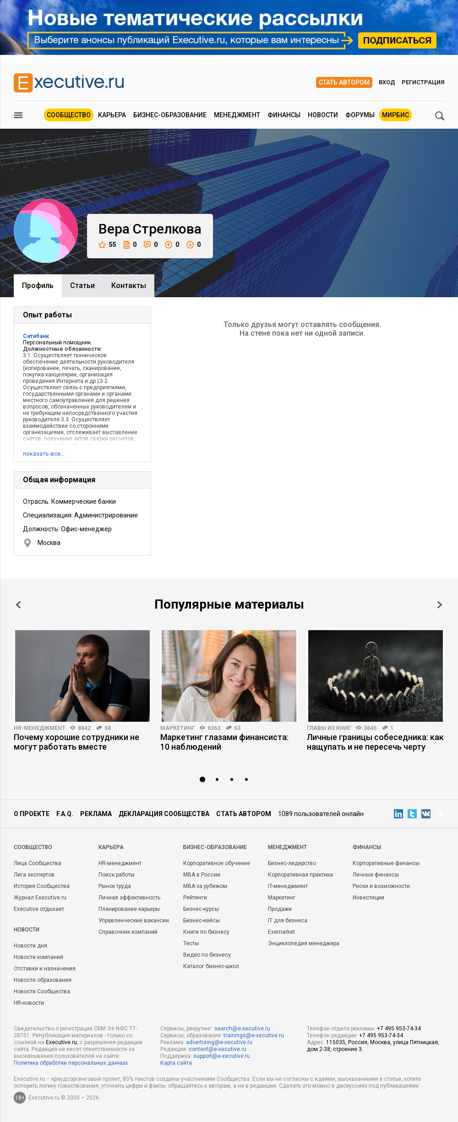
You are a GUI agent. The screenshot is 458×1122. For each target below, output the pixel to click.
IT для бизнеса (287, 920)
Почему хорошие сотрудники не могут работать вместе (76, 742)
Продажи (280, 909)
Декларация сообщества (164, 813)
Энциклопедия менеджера (303, 943)
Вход (387, 82)
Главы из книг (329, 728)
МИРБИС (395, 115)
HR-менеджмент (39, 728)
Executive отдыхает (39, 909)
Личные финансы (376, 874)
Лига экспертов (34, 874)
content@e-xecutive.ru (217, 1049)
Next (439, 604)
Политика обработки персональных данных (71, 1063)
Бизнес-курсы (201, 909)
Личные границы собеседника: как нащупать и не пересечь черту (375, 742)
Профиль (38, 285)
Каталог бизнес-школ (211, 966)
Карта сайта (176, 1063)
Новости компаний (38, 957)
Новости (323, 115)
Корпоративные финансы (386, 863)
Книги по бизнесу (206, 932)
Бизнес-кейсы (201, 920)
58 (107, 728)
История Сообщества (42, 886)
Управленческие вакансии (133, 920)
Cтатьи (82, 285)
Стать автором (344, 82)
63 (237, 728)
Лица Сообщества (37, 863)
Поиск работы (116, 874)
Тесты (191, 943)
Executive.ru (61, 1042)
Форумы (360, 115)
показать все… (44, 453)
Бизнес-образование (170, 115)
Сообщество (69, 115)
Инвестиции (368, 897)
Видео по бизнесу (207, 955)
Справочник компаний (128, 932)
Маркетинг (177, 728)
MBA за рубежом (205, 886)
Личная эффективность (129, 897)
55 (107, 244)
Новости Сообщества (42, 991)
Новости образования (42, 980)
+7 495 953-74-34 (399, 1028)
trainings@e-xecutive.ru (254, 1035)
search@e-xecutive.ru (242, 1028)
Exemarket (281, 932)
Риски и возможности (381, 886)
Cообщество (33, 847)
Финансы (283, 115)
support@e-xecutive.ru (221, 1056)
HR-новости (29, 1003)
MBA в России (201, 874)
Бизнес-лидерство (292, 863)
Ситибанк (36, 336)
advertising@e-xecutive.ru (219, 1042)
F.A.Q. (64, 813)
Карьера (112, 115)
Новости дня (30, 945)
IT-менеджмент (288, 886)
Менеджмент (237, 115)
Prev (18, 604)
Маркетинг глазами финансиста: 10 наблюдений (224, 742)
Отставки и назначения (45, 968)
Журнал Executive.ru (40, 897)
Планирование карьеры (129, 909)
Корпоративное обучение (216, 863)
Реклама (96, 813)
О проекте (31, 813)
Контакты (128, 285)
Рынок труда (114, 886)
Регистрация (423, 82)
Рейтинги (195, 897)
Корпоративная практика (300, 874)
